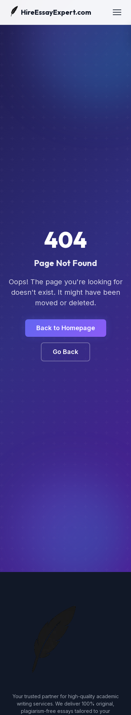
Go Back (65, 351)
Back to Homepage (65, 328)
